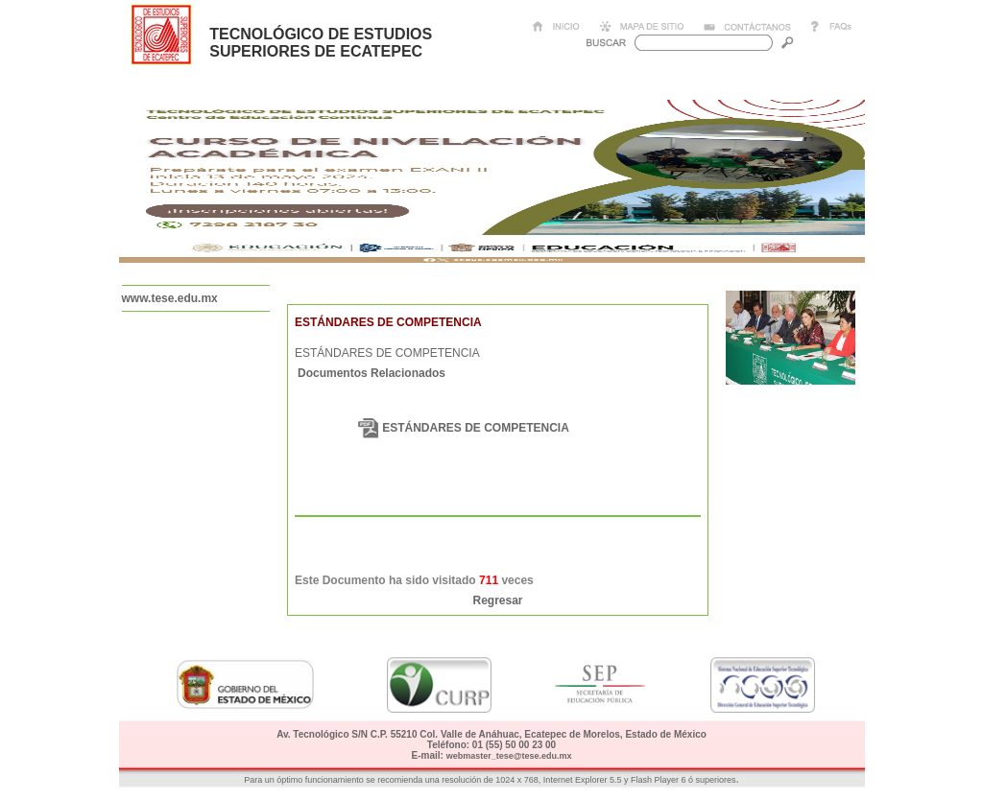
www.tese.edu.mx (170, 298)
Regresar (497, 600)
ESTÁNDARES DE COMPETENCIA (475, 428)
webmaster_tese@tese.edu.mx (509, 756)
